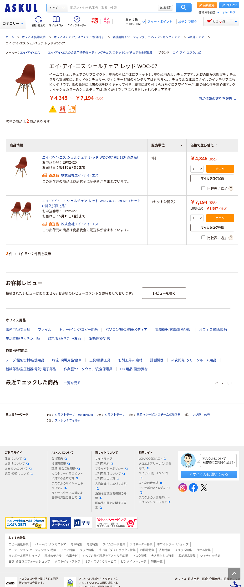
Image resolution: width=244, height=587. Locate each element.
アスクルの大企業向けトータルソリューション (154, 500)
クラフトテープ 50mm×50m (74, 414)
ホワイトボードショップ (172, 544)
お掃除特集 (147, 550)
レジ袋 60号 (201, 414)
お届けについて (17, 463)
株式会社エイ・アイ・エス (79, 175)
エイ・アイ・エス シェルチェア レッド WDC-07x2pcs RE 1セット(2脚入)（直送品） (91, 203)
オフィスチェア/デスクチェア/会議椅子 (79, 37)
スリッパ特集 (183, 550)
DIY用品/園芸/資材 (134, 369)
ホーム (10, 37)
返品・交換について (19, 473)
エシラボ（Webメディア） (154, 490)
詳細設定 (165, 7)
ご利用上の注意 (107, 478)
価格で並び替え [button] (203, 145)
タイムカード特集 (113, 544)
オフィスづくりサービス (100, 561)
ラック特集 (87, 550)
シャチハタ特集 (210, 556)
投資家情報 (60, 463)
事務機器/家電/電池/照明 (173, 329)
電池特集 (92, 544)
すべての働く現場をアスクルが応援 (105, 556)
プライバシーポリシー (111, 468)
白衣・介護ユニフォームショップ (29, 561)
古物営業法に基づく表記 (111, 486)
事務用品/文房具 (18, 329)
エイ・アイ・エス (30, 52)
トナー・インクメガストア (49, 544)
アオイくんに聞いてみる (208, 474)
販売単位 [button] (167, 145)
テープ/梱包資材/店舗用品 (25, 360)
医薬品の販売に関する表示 (111, 505)
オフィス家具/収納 (34, 37)
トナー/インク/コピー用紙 (78, 329)
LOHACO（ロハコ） (152, 458)
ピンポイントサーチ (134, 561)
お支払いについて (18, 468)
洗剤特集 (164, 550)
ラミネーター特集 (141, 544)
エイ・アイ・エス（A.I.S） (187, 52)
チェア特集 (68, 550)
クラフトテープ (115, 414)
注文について (15, 458)
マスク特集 (139, 556)
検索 (184, 7)
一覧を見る (72, 383)
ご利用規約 (104, 463)
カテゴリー (13, 23)
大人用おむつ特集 (162, 556)
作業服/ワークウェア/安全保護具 (88, 369)
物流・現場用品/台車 (66, 360)
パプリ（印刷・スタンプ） (153, 475)
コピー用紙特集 (19, 544)
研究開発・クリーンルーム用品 (193, 360)
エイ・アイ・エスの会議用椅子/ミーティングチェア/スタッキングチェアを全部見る (100, 52)
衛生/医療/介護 (100, 338)
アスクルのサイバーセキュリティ (67, 486)
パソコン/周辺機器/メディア (126, 329)
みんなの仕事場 (150, 483)
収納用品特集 (187, 556)
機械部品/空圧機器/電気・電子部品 (31, 369)
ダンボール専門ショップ (24, 556)
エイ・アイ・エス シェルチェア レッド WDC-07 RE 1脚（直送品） (90, 157)
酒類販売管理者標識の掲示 (111, 496)
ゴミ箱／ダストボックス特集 (117, 550)
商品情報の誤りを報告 (217, 99)
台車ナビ (72, 556)
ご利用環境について (110, 473)
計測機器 (156, 360)
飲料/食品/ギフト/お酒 (64, 338)
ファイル (44, 329)
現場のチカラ (53, 556)
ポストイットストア (67, 561)
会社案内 (59, 458)
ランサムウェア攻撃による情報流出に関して (67, 495)
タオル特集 (203, 550)
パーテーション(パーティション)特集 (32, 550)
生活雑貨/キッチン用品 (23, 338)
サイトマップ (103, 458)
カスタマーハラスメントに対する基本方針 (67, 476)
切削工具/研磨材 (130, 360)
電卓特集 (76, 544)
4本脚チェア (196, 37)
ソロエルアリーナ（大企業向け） (154, 466)
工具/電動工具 (99, 360)
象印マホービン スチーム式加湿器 (158, 414)
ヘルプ (231, 12)
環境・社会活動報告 (65, 468)
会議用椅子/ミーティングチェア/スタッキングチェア (146, 37)
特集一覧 (157, 561)
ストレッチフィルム (68, 420)
